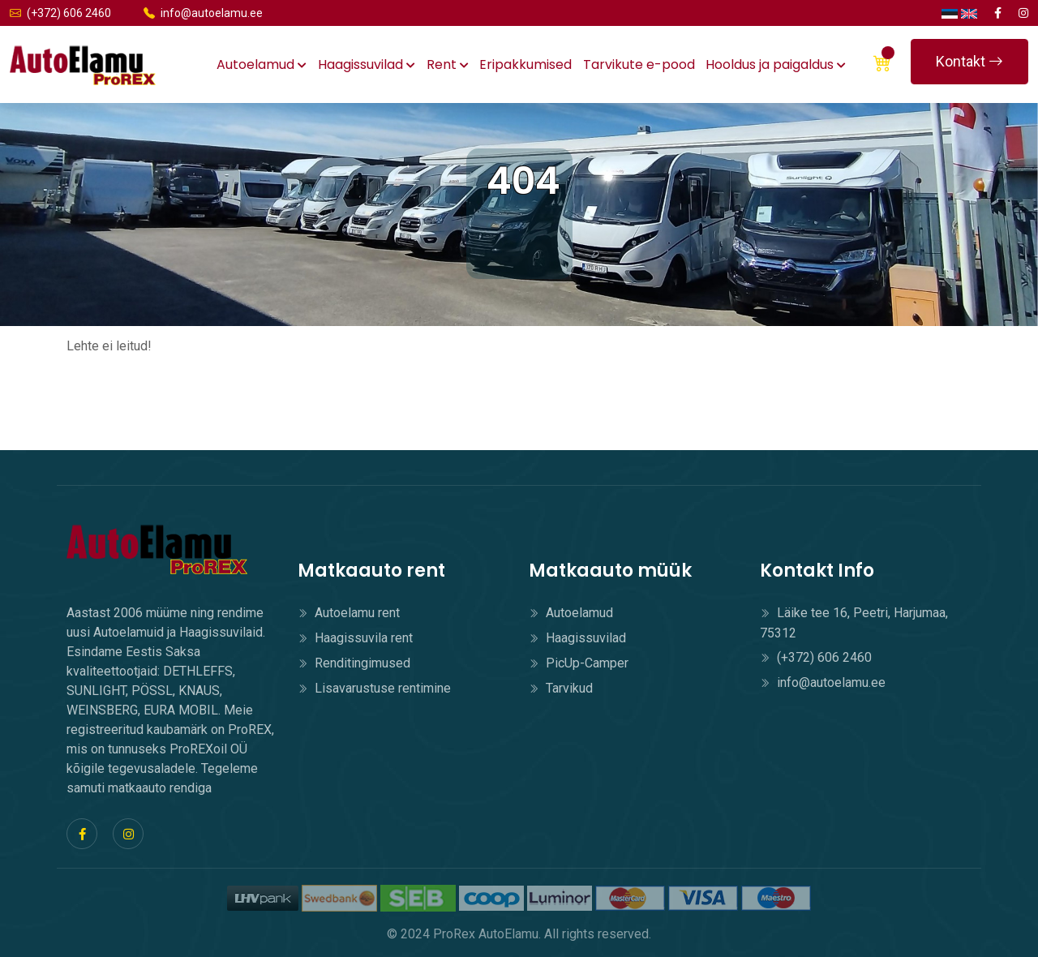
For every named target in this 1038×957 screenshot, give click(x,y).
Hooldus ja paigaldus (776, 64)
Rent (448, 64)
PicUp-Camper (578, 663)
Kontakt (969, 61)
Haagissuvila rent (355, 638)
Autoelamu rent (349, 612)
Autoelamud (262, 64)
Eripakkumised (525, 64)
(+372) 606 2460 (60, 12)
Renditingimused (354, 663)
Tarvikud (561, 688)
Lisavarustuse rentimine (374, 688)
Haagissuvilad (366, 64)
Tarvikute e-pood (639, 64)
